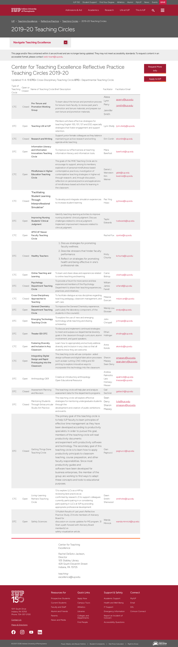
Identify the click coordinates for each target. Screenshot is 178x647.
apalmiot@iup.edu (124, 377)
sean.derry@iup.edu (126, 361)
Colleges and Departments (83, 617)
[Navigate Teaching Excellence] (41, 42)
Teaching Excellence (27, 21)
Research (109, 10)
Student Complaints (97, 644)
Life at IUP (125, 10)
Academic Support (112, 598)
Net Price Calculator (116, 644)
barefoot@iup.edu (125, 151)
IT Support (108, 607)
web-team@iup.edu (53, 56)
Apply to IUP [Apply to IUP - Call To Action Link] (155, 79)
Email (132, 603)
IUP (13, 21)
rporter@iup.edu (124, 235)
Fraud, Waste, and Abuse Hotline (73, 644)
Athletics (81, 607)
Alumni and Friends (59, 611)
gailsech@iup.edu (124, 391)
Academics (93, 10)
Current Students (58, 603)
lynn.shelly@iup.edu (125, 126)
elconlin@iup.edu (124, 138)
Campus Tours (83, 603)
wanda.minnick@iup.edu (127, 521)
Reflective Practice (50, 21)
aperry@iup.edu (124, 99)
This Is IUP (140, 10)
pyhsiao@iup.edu (124, 201)
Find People (82, 622)
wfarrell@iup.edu (124, 286)
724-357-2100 (24, 614)
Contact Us (16, 620)
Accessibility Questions (114, 622)
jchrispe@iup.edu (124, 321)
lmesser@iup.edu (124, 380)
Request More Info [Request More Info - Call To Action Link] (155, 68)
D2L (132, 607)
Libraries (81, 611)
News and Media (58, 620)
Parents (54, 616)
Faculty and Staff (58, 607)
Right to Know (133, 644)
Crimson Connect (138, 611)
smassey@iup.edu (125, 357)
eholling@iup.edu (124, 333)
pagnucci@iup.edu (125, 451)
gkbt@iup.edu (122, 172)
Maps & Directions (19, 625)
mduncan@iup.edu (125, 298)
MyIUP (133, 598)
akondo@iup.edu (124, 346)
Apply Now (82, 598)
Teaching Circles (70, 21)
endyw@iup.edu (124, 309)
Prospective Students (60, 598)
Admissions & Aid (73, 10)
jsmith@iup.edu (124, 105)
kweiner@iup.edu (124, 176)
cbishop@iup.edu (124, 274)
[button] (162, 10)
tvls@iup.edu (123, 401)
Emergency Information (114, 611)
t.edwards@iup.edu (125, 221)
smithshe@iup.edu (125, 498)
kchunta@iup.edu (124, 256)
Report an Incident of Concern (113, 617)
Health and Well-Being (113, 603)
